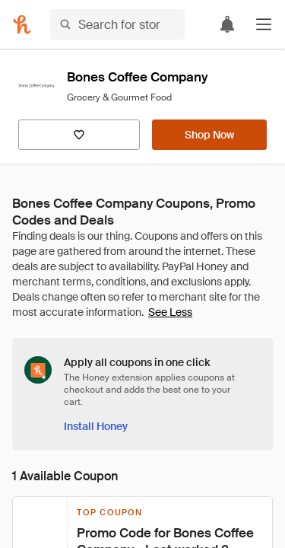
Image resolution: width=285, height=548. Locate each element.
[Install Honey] (96, 426)
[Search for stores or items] (117, 24)
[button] (264, 24)
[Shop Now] (209, 134)
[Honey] (22, 24)
